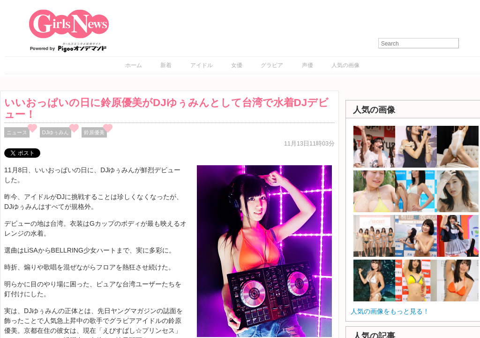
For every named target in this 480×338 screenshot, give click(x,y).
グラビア (272, 65)
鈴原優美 (94, 132)
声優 (307, 65)
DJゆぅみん (55, 132)
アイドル (201, 65)
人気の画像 (345, 65)
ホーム (133, 65)
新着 (166, 65)
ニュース (17, 132)
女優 (236, 65)
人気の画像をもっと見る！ (390, 311)
